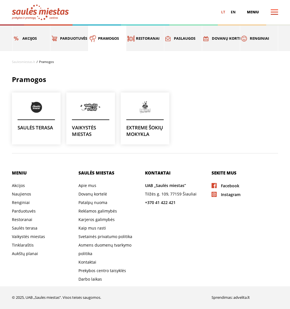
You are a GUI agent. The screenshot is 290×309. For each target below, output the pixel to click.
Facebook (230, 185)
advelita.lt (241, 297)
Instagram (230, 194)
